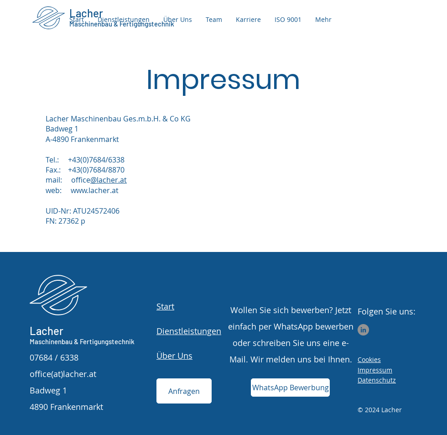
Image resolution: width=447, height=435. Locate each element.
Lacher (46, 330)
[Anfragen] (184, 391)
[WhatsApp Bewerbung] (290, 387)
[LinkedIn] (363, 329)
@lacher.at (108, 180)
